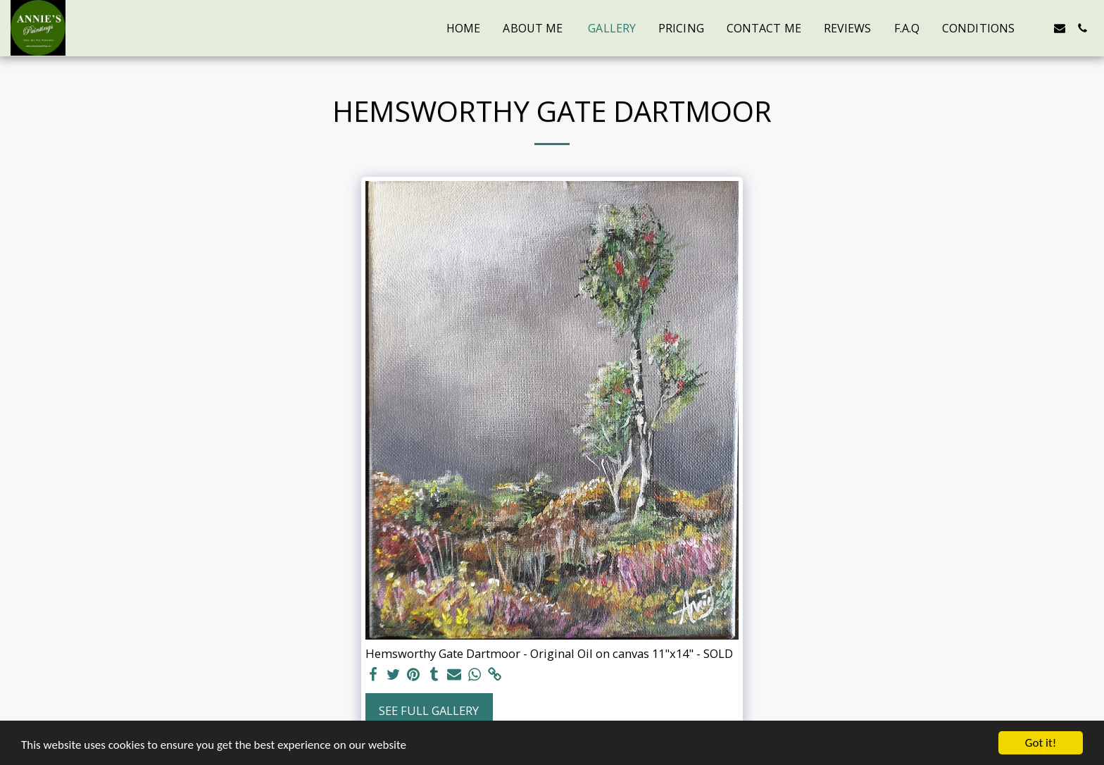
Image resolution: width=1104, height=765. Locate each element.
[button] (1037, 28)
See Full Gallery (429, 710)
